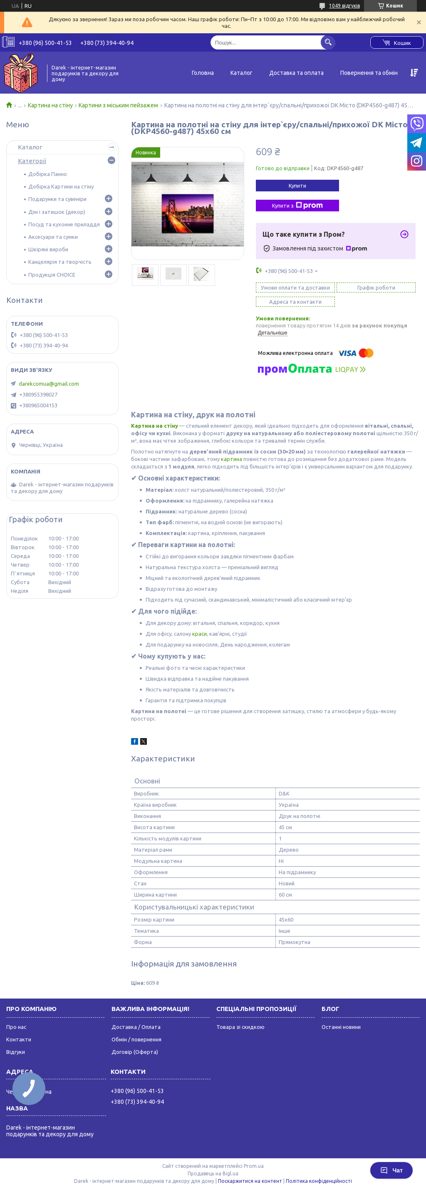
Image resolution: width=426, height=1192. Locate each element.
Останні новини (341, 1027)
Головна (203, 72)
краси (199, 634)
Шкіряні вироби (48, 249)
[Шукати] (328, 42)
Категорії (32, 160)
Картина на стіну (50, 105)
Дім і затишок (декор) (56, 212)
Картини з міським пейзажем (118, 105)
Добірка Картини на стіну (61, 186)
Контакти (18, 1039)
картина (231, 459)
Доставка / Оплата (136, 1027)
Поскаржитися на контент (250, 1181)
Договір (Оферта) (134, 1052)
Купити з (297, 205)
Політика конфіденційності (319, 1181)
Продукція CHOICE (51, 275)
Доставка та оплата (296, 72)
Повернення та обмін (369, 72)
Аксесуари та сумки (53, 237)
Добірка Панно (47, 174)
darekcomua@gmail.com (49, 384)
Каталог (241, 72)
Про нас (16, 1027)
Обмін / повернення (136, 1039)
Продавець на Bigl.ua (213, 1173)
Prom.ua (254, 1166)
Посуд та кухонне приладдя (64, 224)
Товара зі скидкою (240, 1027)
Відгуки (15, 1052)
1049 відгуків (344, 5)
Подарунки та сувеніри (57, 199)
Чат (391, 1170)
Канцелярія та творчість (60, 262)
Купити (297, 185)
